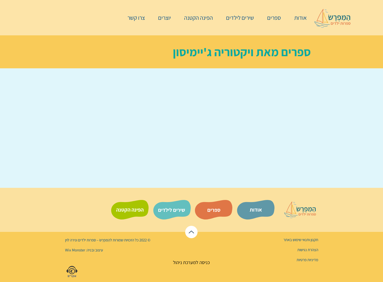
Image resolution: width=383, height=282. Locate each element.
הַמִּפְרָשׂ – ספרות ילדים (93, 239)
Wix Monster (75, 249)
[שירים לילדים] (171, 210)
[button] (271, 17)
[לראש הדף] (191, 232)
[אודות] (255, 209)
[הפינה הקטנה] (130, 209)
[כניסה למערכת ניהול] (191, 262)
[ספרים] (214, 210)
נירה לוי (71, 239)
